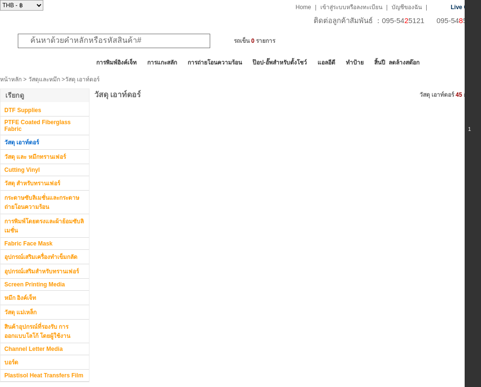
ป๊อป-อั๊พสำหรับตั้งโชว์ (280, 62)
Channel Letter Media (33, 349)
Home (303, 7)
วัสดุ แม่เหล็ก (20, 312)
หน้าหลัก (11, 79)
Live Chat (464, 7)
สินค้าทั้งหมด (24, 62)
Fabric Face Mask (28, 243)
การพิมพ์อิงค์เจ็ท (116, 62)
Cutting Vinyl (22, 170)
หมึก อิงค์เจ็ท (20, 298)
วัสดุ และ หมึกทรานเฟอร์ (35, 157)
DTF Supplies (22, 110)
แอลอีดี (326, 62)
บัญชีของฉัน (407, 7)
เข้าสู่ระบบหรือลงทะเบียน (351, 7)
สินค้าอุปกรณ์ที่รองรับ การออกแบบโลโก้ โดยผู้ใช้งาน (37, 331)
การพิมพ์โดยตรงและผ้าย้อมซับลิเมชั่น (44, 226)
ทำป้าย (355, 62)
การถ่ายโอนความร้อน (215, 62)
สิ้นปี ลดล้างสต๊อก (396, 62)
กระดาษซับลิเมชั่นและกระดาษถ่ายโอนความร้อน (41, 202)
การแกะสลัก (162, 62)
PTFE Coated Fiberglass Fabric (37, 125)
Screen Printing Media (34, 284)
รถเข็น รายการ (254, 41)
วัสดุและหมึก (44, 79)
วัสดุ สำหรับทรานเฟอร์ (32, 183)
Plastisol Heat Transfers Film (43, 375)
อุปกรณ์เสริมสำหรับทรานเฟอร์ (41, 271)
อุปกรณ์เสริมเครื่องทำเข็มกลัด (40, 257)
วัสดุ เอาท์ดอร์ (21, 142)
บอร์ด (11, 362)
